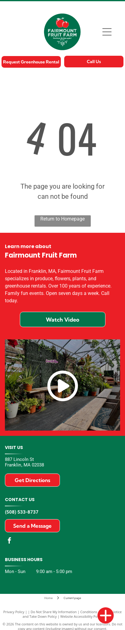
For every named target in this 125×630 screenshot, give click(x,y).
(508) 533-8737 (22, 512)
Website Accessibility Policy (81, 616)
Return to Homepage (62, 219)
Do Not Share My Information (54, 611)
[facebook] (9, 541)
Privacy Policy (13, 611)
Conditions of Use (94, 611)
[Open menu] (107, 31)
